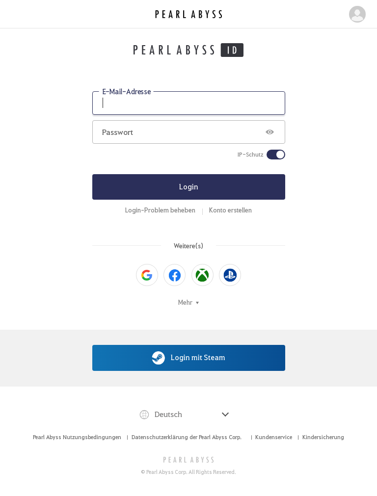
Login (188, 186)
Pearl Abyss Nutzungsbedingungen (77, 437)
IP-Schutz (251, 154)
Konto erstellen (230, 210)
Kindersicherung (323, 437)
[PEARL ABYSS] (188, 460)
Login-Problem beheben (160, 210)
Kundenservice (273, 437)
